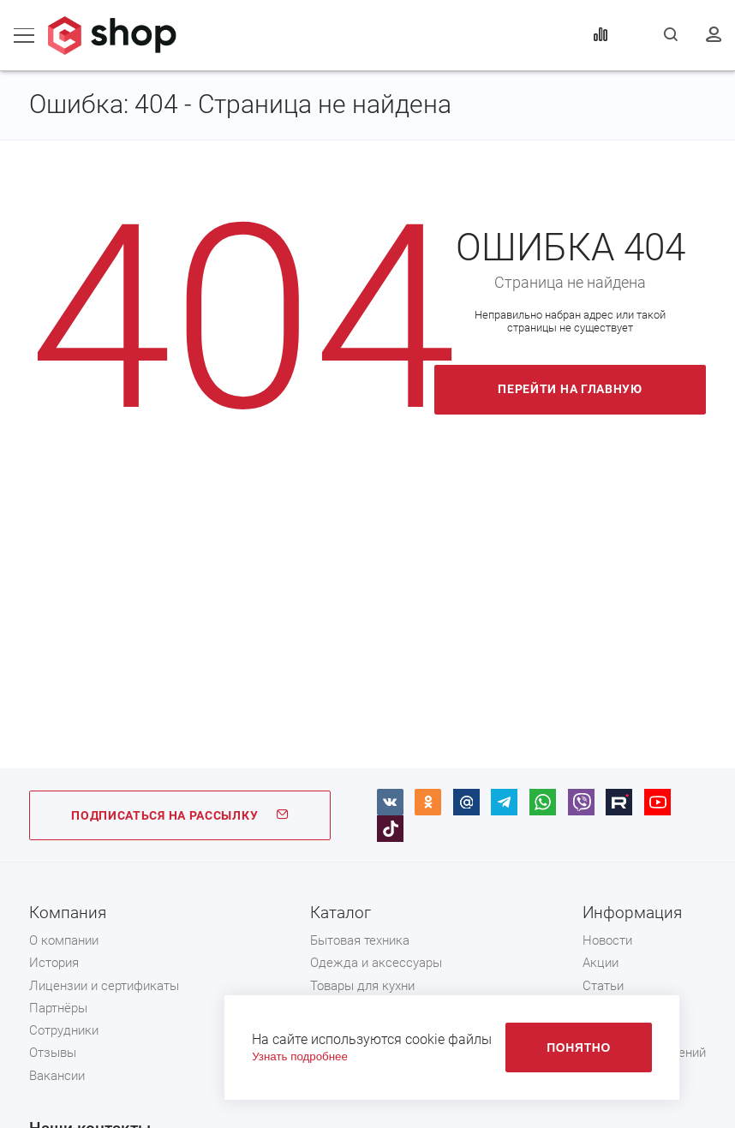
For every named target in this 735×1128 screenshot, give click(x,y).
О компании (64, 940)
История (54, 962)
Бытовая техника (359, 940)
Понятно (579, 1047)
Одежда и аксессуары (376, 962)
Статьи (603, 986)
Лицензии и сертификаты (104, 986)
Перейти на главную (570, 389)
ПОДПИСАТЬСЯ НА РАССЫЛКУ (180, 815)
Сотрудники (64, 1030)
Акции (600, 962)
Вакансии (57, 1075)
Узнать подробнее (300, 1056)
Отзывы (52, 1052)
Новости (607, 940)
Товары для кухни (362, 986)
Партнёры (58, 1008)
